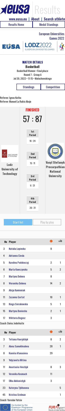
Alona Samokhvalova (19, 346)
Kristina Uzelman (17, 394)
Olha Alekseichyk (17, 381)
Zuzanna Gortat (17, 297)
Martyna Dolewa (17, 276)
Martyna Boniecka (18, 311)
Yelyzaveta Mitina (18, 360)
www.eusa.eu (18, 19)
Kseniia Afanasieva (18, 353)
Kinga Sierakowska (18, 304)
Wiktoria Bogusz (17, 318)
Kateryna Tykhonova (19, 388)
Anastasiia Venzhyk (18, 367)
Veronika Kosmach (18, 374)
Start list (18, 222)
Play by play (47, 222)
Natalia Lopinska (17, 248)
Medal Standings (48, 24)
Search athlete (54, 19)
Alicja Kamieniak (17, 290)
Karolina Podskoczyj (19, 262)
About (35, 19)
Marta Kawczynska (18, 269)
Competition (53, 87)
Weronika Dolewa (17, 283)
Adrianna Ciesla (16, 255)
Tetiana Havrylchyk (18, 339)
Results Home (16, 24)
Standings (28, 87)
